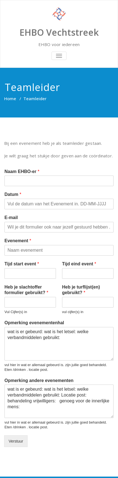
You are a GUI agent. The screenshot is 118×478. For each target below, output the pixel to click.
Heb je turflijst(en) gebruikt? (81, 290)
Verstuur (16, 441)
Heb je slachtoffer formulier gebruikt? (26, 290)
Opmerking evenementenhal (34, 322)
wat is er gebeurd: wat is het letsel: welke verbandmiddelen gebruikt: (59, 344)
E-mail (11, 217)
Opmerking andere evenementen (38, 380)
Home (10, 98)
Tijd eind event (79, 263)
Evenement (17, 240)
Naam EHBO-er (21, 171)
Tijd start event (21, 263)
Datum (12, 194)
